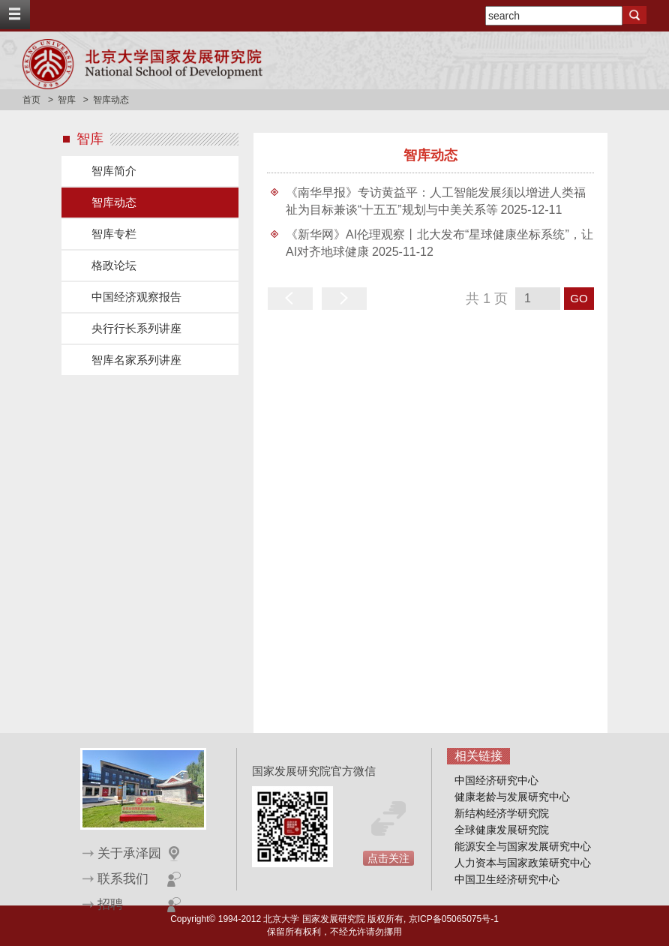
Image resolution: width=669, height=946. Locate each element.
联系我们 (123, 879)
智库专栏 (114, 233)
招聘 (110, 904)
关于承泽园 (129, 853)
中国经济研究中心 (496, 780)
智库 (67, 100)
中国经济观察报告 (137, 296)
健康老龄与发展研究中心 (512, 797)
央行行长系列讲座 (137, 328)
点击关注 (389, 858)
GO (578, 298)
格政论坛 (114, 265)
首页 (31, 100)
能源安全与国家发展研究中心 (522, 846)
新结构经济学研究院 (501, 813)
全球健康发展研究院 (501, 830)
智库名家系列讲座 (137, 359)
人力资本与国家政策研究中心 (522, 863)
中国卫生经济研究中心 (507, 879)
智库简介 (114, 170)
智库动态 (114, 202)
